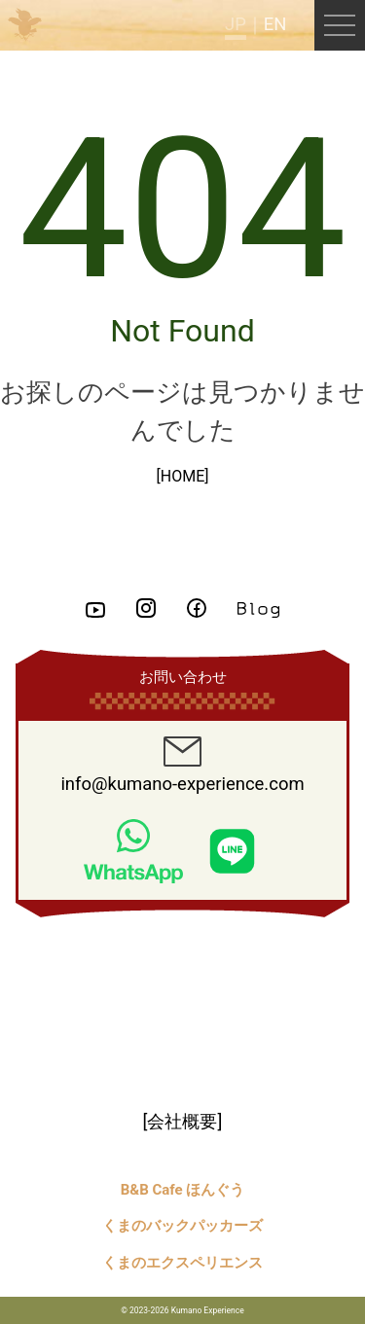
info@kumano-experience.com (182, 765)
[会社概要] (183, 1121)
